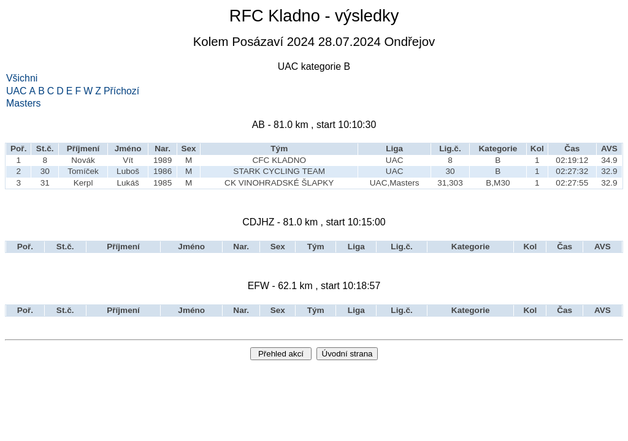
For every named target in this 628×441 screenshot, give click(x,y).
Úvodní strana (347, 353)
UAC (16, 91)
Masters (23, 103)
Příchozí (121, 91)
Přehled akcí (281, 353)
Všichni (21, 78)
